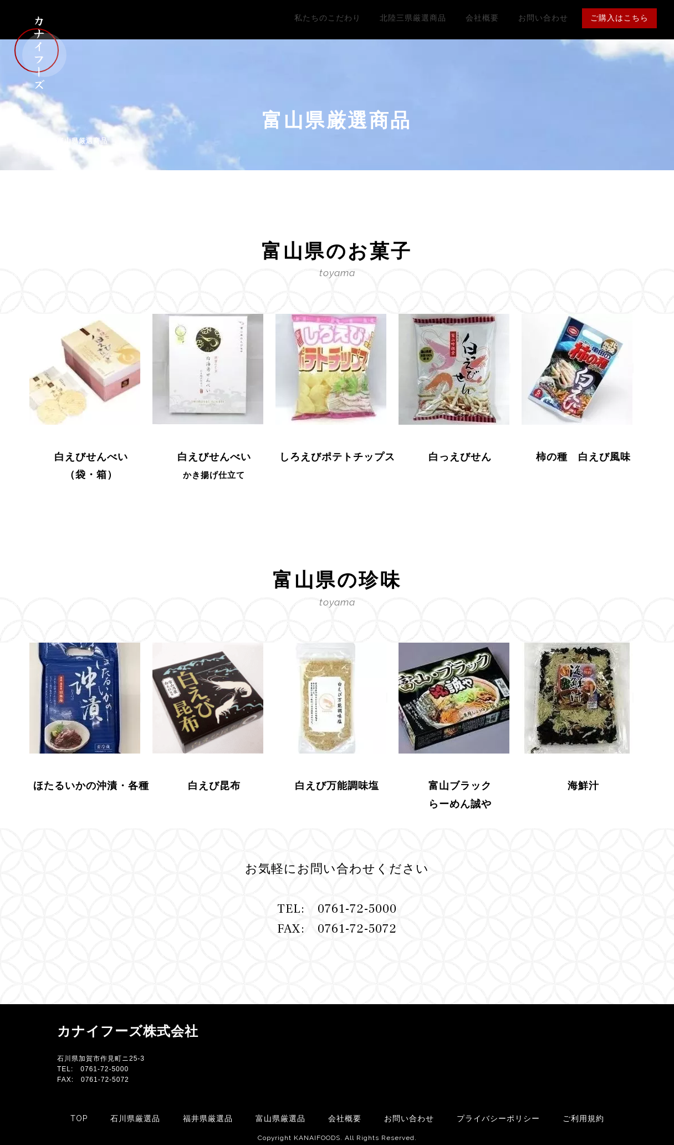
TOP (79, 1118)
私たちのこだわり (366, 17)
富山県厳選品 (280, 1118)
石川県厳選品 (135, 1118)
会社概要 (498, 17)
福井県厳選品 (208, 1118)
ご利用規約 (583, 1118)
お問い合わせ (549, 17)
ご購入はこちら (619, 17)
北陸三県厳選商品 (440, 17)
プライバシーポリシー (498, 1118)
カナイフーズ (39, 52)
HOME (39, 141)
